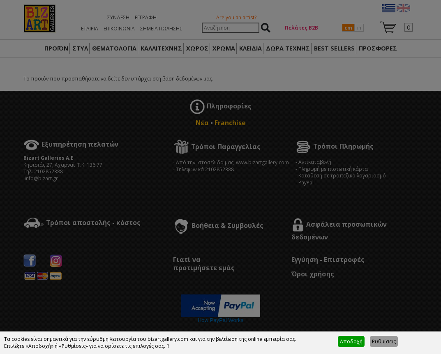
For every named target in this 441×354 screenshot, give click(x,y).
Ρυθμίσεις (384, 341)
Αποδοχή (351, 341)
